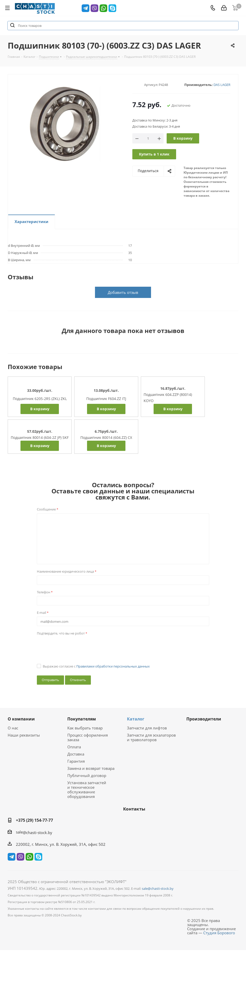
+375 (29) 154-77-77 (34, 820)
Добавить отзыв (123, 292)
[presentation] (76, 647)
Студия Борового (219, 932)
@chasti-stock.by (37, 832)
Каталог (135, 719)
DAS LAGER (221, 84)
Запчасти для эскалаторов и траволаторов (151, 737)
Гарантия (76, 761)
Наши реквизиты (24, 735)
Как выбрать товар (85, 727)
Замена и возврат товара (90, 768)
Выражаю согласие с (96, 666)
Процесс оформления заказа (87, 737)
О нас (13, 727)
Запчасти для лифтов (147, 727)
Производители (203, 719)
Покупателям (81, 719)
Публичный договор (86, 775)
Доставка (75, 754)
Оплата (74, 746)
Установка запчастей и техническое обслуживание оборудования (86, 789)
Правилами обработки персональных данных (113, 666)
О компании (21, 719)
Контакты (134, 809)
